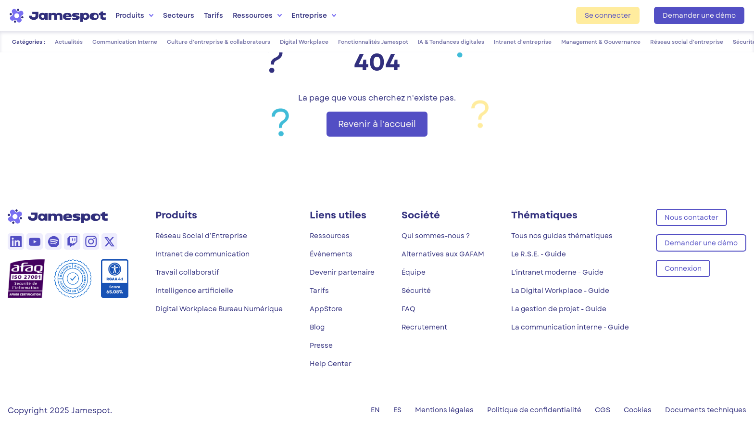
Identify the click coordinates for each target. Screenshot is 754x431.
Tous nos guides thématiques (562, 236)
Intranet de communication (202, 254)
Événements (331, 254)
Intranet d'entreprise (523, 42)
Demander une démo (699, 15)
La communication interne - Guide (570, 327)
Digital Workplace (304, 42)
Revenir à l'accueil (377, 124)
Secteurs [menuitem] (178, 15)
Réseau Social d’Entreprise (201, 236)
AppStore (326, 309)
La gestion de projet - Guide (558, 309)
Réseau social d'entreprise (686, 42)
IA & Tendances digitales (451, 42)
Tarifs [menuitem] (213, 15)
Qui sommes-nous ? (436, 236)
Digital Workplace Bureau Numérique (219, 309)
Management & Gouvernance (601, 42)
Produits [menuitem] (134, 15)
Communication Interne (124, 42)
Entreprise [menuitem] (313, 15)
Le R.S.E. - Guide (538, 254)
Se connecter (608, 15)
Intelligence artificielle (194, 290)
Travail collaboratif (187, 272)
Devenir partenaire (342, 272)
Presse (321, 345)
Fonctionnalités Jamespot (373, 42)
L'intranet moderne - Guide (557, 272)
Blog (317, 327)
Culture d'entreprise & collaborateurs (218, 42)
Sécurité (416, 290)
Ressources (330, 236)
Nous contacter (691, 217)
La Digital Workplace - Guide (560, 290)
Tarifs (319, 290)
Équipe (414, 272)
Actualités (69, 42)
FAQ (408, 309)
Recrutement (424, 327)
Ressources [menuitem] (257, 15)
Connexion (683, 268)
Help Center (331, 363)
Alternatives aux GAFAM (443, 254)
